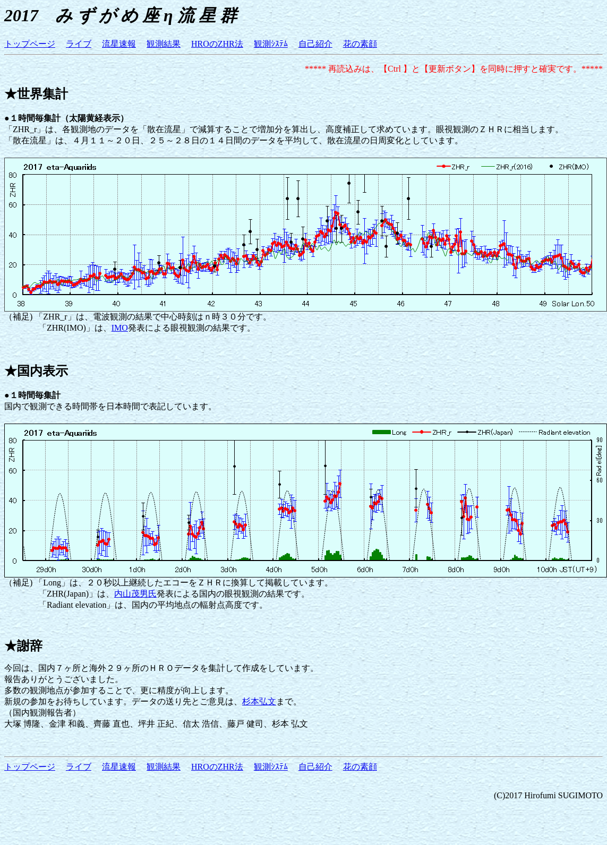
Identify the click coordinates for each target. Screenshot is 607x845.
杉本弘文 (259, 701)
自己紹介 (315, 43)
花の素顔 (360, 43)
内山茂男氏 (135, 593)
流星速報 (119, 43)
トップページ (29, 43)
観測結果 (164, 43)
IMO (120, 327)
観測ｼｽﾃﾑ (271, 43)
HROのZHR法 (217, 43)
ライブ (78, 43)
